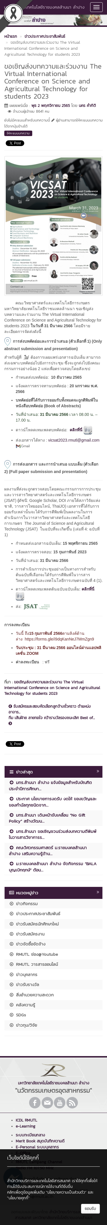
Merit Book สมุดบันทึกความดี (40, 1141)
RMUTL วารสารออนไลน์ (33, 964)
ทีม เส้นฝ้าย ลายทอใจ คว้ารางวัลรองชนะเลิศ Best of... (52, 720)
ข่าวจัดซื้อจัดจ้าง (27, 944)
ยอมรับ (90, 1209)
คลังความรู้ (22, 1004)
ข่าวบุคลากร (23, 974)
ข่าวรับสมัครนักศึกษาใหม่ (34, 924)
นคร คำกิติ (87, 106)
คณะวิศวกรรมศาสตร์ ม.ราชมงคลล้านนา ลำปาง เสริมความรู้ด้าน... (48, 850)
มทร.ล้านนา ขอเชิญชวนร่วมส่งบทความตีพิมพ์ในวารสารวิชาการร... (52, 834)
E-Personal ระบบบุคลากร (37, 1147)
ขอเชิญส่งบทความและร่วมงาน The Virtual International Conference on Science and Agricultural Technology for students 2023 (52, 688)
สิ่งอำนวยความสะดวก (31, 994)
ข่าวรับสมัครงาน (27, 934)
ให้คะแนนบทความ (18, 133)
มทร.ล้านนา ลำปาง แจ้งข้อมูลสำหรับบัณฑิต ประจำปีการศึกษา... (50, 785)
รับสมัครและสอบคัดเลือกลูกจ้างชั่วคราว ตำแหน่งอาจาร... (50, 709)
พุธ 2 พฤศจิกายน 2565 (50, 106)
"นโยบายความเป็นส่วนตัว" (66, 1192)
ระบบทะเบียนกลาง (30, 1135)
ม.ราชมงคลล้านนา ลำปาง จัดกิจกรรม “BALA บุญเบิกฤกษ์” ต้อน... (52, 866)
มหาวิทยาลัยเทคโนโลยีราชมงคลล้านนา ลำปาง (44, 7)
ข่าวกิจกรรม (23, 903)
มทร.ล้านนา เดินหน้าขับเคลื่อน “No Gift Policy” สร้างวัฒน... (47, 818)
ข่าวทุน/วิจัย (23, 1025)
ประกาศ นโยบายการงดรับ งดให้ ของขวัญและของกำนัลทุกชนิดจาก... (52, 801)
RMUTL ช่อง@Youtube (33, 954)
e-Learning (25, 1126)
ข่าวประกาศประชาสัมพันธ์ (34, 913)
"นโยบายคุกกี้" (18, 1198)
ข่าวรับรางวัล (24, 984)
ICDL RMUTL (26, 1120)
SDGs (17, 1014)
